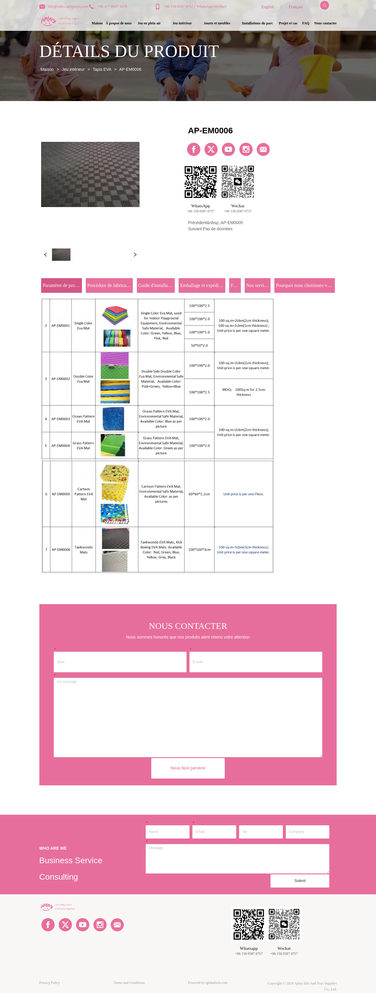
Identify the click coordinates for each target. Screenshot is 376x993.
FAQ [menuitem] (305, 23)
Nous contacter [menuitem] (325, 23)
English (267, 7)
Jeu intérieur (73, 69)
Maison (47, 69)
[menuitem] (149, 23)
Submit (300, 881)
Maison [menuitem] (97, 23)
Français (296, 7)
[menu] (213, 23)
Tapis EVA (102, 69)
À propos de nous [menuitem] (118, 23)
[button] (149, 23)
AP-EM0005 (232, 222)
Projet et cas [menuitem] (288, 23)
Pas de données (218, 228)
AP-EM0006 (129, 69)
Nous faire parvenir (188, 768)
